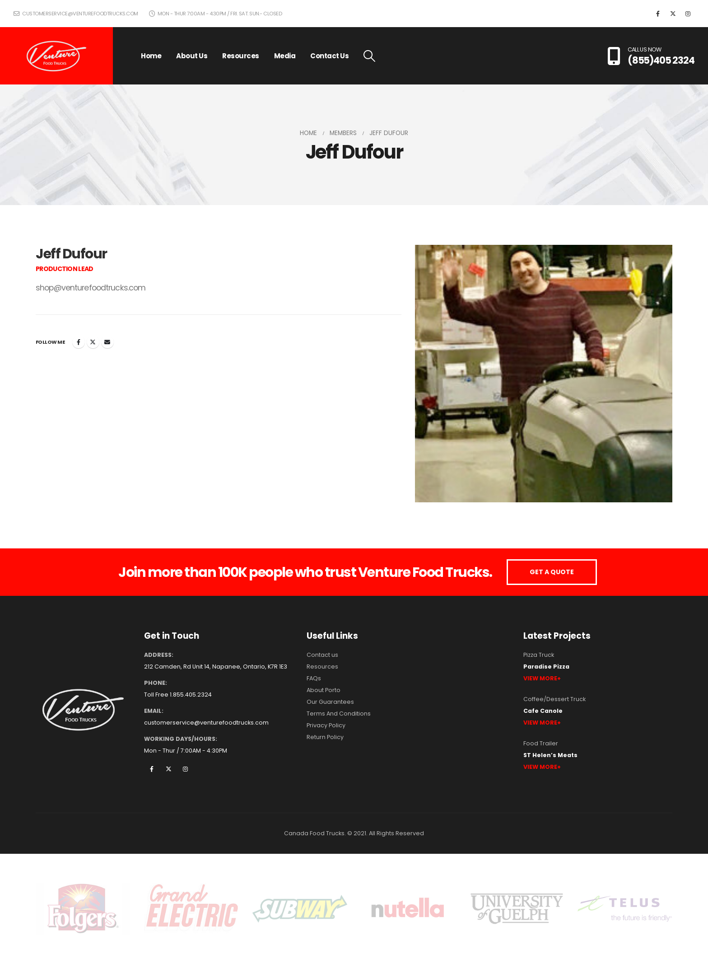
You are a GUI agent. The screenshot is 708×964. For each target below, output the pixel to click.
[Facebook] (658, 13)
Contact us (322, 655)
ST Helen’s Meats (550, 755)
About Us (191, 56)
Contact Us (329, 56)
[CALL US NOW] (650, 56)
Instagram (185, 769)
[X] (672, 13)
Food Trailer (540, 743)
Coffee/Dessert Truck (554, 699)
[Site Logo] (56, 56)
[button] (369, 56)
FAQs (314, 678)
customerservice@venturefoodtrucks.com (76, 13)
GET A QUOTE (552, 571)
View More (540, 678)
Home (151, 56)
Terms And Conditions (339, 713)
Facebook (78, 342)
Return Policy (325, 737)
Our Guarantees (330, 702)
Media (285, 56)
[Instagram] (687, 13)
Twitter (93, 342)
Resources (240, 56)
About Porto (323, 690)
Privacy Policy (326, 725)
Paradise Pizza (546, 666)
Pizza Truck (538, 655)
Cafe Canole (543, 711)
